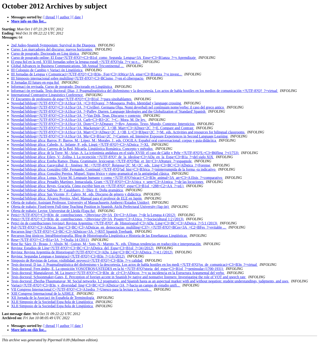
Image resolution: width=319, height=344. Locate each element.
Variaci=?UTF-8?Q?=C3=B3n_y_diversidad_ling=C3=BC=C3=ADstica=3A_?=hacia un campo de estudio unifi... (96, 285)
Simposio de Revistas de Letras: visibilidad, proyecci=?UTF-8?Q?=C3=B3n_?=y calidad (77, 260)
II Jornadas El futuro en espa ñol (35, 82)
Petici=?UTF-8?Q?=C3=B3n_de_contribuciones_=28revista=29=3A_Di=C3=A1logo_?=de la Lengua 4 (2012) (93, 215)
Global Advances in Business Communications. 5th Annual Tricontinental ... (67, 66)
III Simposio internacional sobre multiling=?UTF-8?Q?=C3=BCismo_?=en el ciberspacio (77, 78)
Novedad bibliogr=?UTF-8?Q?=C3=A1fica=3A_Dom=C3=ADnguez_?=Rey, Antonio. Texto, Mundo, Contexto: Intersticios (103, 124)
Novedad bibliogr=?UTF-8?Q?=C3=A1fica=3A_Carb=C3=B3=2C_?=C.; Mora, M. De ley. (79, 120)
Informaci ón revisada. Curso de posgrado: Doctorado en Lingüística (62, 87)
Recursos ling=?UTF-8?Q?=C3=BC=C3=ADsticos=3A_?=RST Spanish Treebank (72, 231)
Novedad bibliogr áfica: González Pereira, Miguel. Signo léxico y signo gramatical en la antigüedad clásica (90, 173)
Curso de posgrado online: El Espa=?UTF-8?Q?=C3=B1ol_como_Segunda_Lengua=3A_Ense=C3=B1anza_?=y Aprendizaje (104, 58)
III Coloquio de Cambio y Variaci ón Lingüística (47, 70)
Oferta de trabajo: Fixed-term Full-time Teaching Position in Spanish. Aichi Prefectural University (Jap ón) (90, 207)
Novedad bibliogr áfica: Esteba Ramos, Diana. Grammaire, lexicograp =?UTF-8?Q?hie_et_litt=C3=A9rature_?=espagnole (102, 161)
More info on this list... (28, 21)
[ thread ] (50, 17)
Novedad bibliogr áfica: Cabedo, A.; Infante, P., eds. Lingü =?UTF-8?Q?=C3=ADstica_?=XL (80, 144)
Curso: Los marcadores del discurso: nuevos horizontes (52, 49)
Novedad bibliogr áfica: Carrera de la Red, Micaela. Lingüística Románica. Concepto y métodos (82, 149)
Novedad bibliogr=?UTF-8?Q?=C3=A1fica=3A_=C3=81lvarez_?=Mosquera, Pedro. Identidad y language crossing (96, 103)
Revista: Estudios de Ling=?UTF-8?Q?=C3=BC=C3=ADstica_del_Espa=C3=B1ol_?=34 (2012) (82, 248)
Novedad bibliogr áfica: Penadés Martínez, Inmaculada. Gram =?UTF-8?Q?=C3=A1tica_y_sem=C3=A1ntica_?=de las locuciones (107, 182)
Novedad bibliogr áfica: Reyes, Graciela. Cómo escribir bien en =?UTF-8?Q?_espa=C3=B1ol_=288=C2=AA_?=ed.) (97, 186)
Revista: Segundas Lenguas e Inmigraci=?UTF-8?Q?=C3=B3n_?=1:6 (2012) (68, 256)
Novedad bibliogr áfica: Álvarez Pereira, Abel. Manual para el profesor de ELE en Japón (76, 198)
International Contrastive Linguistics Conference (47, 95)
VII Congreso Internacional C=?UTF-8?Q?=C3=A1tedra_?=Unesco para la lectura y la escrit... (81, 289)
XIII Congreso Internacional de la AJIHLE (43, 293)
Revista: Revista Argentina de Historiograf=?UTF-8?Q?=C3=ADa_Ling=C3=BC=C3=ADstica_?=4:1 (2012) (92, 252)
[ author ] (65, 17)
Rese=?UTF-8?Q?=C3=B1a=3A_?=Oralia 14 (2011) (50, 240)
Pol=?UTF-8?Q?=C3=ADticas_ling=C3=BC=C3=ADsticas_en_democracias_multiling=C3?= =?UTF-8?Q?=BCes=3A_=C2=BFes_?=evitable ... (119, 227)
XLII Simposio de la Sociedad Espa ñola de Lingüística (52, 302)
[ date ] (77, 17)
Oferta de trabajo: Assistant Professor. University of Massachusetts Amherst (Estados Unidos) (80, 202)
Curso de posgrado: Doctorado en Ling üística (45, 53)
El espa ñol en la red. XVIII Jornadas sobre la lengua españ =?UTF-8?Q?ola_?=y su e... (76, 62)
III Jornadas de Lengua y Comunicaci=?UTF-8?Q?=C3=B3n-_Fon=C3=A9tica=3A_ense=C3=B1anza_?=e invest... (96, 74)
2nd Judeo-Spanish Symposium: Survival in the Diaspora (53, 45)
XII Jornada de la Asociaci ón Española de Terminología (53, 298)
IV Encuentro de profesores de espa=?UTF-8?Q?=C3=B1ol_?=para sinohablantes (71, 99)
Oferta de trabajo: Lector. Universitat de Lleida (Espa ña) (53, 211)
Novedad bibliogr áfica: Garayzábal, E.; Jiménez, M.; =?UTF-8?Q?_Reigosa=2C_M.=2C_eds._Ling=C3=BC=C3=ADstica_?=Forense (111, 165)
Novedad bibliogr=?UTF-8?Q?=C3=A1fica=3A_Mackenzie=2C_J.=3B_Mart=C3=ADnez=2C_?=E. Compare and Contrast (102, 128)
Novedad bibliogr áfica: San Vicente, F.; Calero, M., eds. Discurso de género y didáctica (76, 194)
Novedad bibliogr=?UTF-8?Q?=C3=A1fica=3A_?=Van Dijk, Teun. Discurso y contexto (76, 116)
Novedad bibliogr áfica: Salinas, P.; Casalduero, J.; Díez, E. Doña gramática (67, 190)
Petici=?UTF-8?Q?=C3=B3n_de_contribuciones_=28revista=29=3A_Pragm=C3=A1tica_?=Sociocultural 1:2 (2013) (97, 219)
